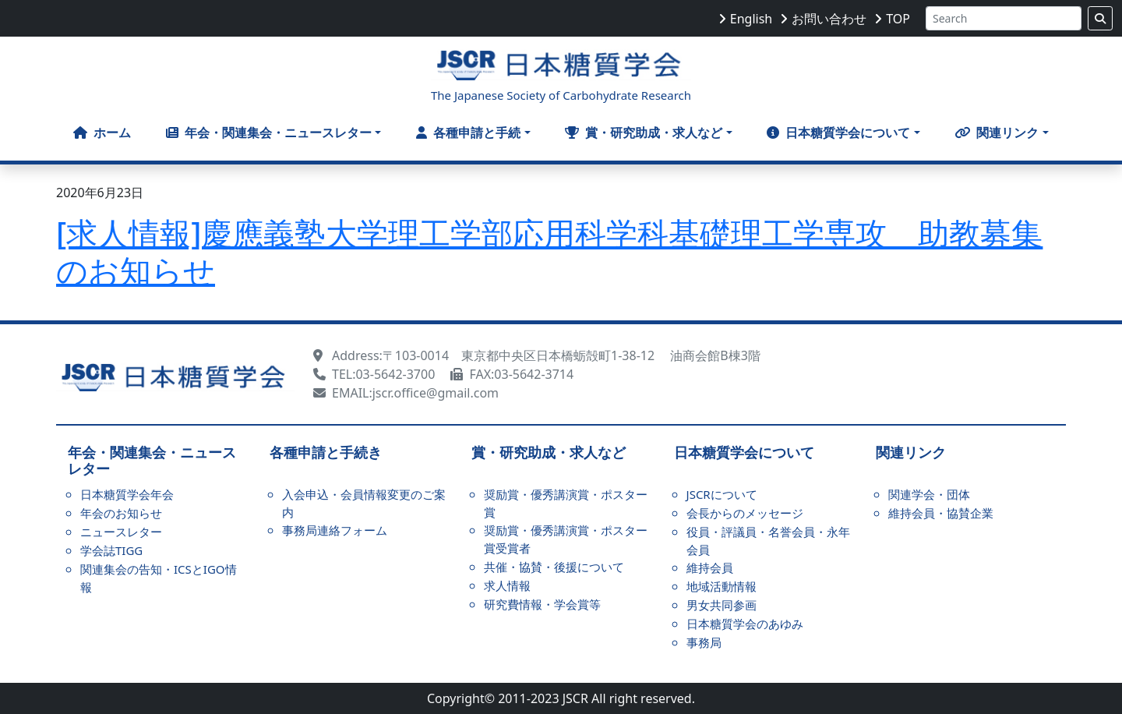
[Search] (1003, 18)
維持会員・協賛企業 (940, 513)
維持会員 (709, 567)
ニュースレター (121, 531)
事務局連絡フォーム (334, 530)
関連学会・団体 (929, 494)
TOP (898, 18)
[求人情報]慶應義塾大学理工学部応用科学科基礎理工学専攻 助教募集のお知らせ (549, 251)
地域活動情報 (721, 586)
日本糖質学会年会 (127, 494)
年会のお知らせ (121, 513)
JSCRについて (721, 494)
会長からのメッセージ (744, 513)
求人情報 (507, 585)
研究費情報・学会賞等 (542, 604)
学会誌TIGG (111, 550)
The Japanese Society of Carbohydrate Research (561, 95)
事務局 (704, 642)
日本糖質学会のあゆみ (744, 623)
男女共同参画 (721, 605)
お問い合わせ (829, 18)
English (751, 18)
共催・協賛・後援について (554, 566)
